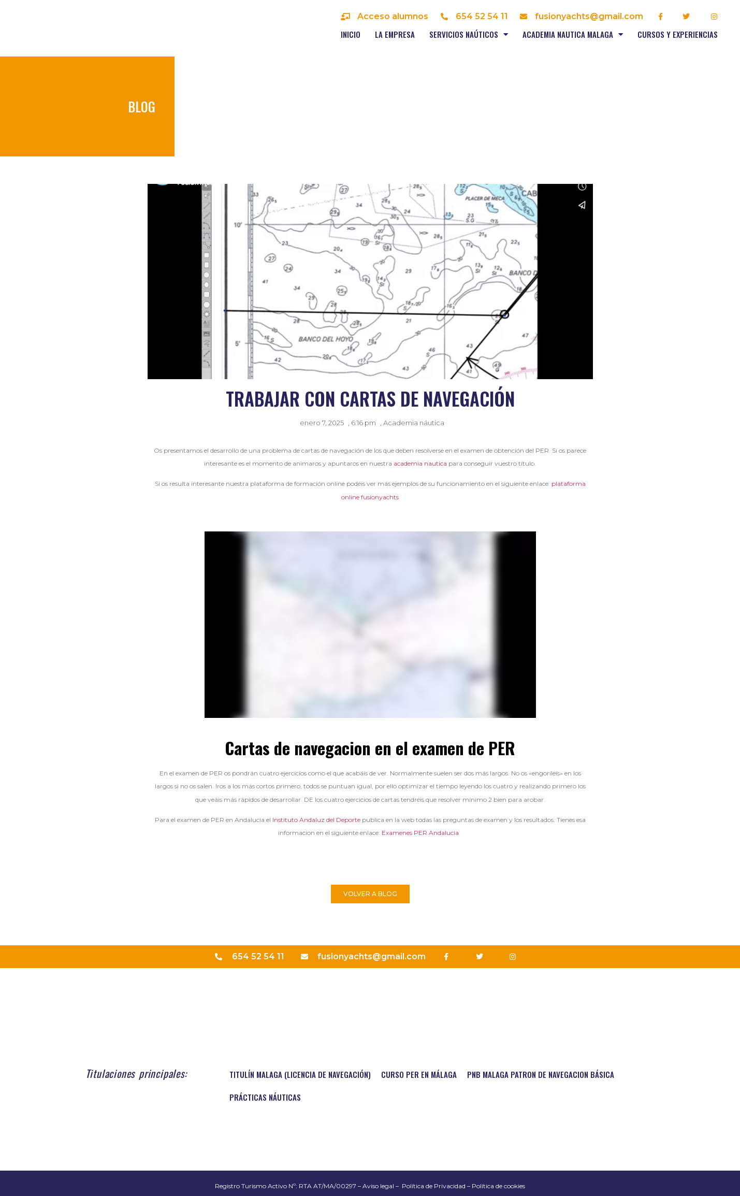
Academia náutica (413, 423)
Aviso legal (378, 1186)
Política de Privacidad (434, 1186)
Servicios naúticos (468, 34)
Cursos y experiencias (677, 34)
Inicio (350, 34)
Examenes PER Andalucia (422, 833)
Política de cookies (498, 1186)
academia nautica (420, 463)
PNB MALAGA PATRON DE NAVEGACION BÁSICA (540, 1074)
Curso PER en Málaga (419, 1074)
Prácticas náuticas (265, 1097)
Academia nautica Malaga (573, 34)
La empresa (395, 34)
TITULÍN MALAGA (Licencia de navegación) (300, 1074)
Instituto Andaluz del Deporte (317, 820)
